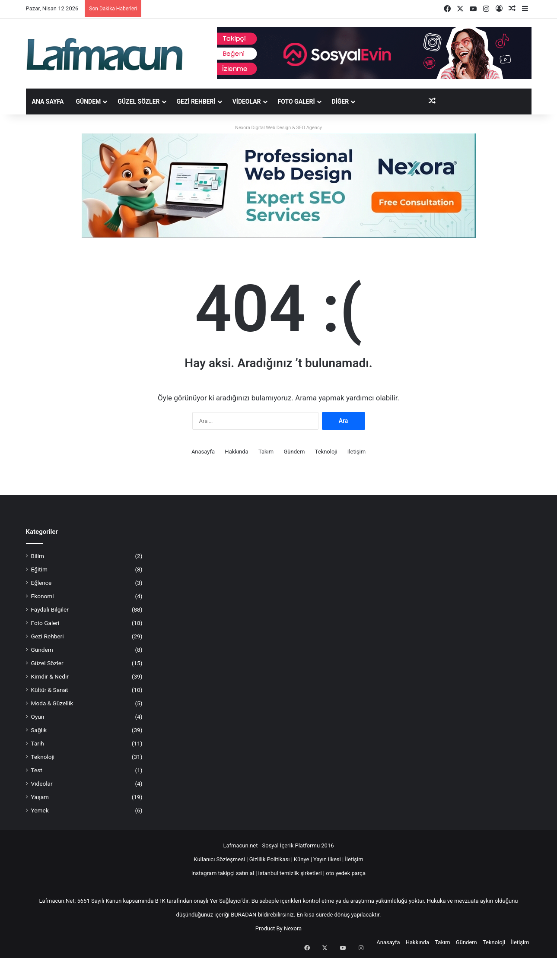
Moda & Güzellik (52, 703)
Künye (301, 859)
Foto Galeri (296, 101)
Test (36, 770)
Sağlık (39, 729)
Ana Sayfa (48, 101)
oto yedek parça (346, 873)
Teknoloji (326, 451)
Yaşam (40, 796)
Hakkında (236, 451)
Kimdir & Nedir (50, 676)
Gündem (88, 101)
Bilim (37, 555)
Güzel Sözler (138, 101)
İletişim (356, 451)
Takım (266, 451)
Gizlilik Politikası (270, 859)
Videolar (246, 101)
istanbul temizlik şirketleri (290, 873)
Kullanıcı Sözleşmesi (219, 859)
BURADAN (243, 914)
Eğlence (41, 582)
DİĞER (340, 101)
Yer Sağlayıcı (226, 901)
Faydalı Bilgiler (50, 609)
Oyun (38, 716)
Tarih (37, 743)
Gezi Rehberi (196, 101)
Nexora (293, 928)
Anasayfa (203, 451)
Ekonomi (42, 596)
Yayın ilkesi (327, 859)
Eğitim (39, 569)
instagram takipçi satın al (222, 873)
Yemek (40, 810)
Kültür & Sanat (49, 689)
